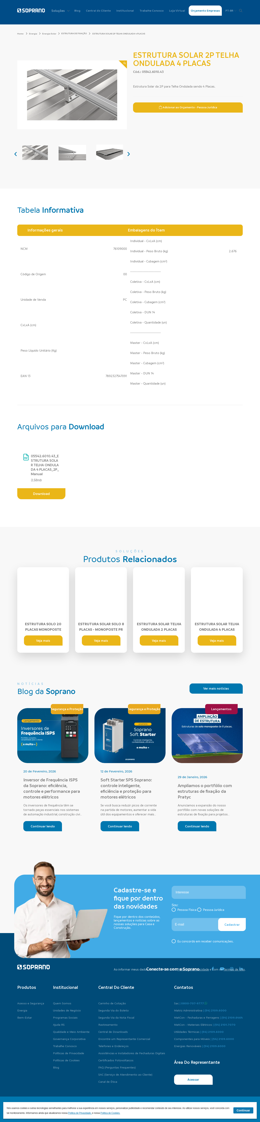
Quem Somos (62, 1003)
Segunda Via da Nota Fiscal (116, 1017)
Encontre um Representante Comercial (124, 1039)
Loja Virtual (177, 10)
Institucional (125, 10)
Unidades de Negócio (67, 1010)
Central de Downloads (113, 1031)
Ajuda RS (59, 1024)
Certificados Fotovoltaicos (115, 1060)
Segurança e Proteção (67, 709)
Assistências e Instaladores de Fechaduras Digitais (131, 1053)
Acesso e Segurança (30, 1003)
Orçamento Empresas (205, 10)
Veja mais (43, 640)
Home (22, 33)
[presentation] (15, 153)
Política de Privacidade (193, 969)
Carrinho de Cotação (112, 1003)
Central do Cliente (98, 10)
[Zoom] (123, 64)
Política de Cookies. (110, 1113)
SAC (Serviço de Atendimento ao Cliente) (125, 1074)
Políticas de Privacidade (68, 1053)
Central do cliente (116, 987)
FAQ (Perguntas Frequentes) (117, 1067)
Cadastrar (232, 924)
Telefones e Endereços (113, 1046)
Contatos (183, 987)
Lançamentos (221, 709)
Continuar (243, 1110)
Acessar (193, 1079)
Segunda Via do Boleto (113, 1010)
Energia (35, 33)
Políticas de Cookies (66, 1060)
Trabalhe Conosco (152, 10)
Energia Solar (51, 33)
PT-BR (231, 10)
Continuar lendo (43, 826)
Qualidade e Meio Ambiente (71, 1031)
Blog (77, 10)
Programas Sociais (65, 1017)
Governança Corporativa (69, 1039)
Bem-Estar (24, 1017)
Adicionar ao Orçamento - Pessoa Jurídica (188, 107)
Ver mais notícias (216, 688)
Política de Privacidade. (80, 1113)
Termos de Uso (234, 969)
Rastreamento (108, 1024)
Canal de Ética (107, 1081)
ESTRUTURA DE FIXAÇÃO (74, 33)
